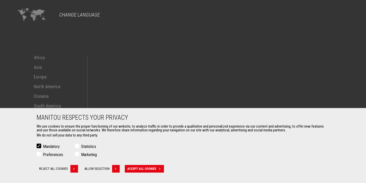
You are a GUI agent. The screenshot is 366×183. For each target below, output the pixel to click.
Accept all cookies (145, 170)
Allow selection (102, 170)
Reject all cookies (58, 170)
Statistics (88, 147)
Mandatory (51, 147)
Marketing (89, 155)
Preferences (53, 155)
